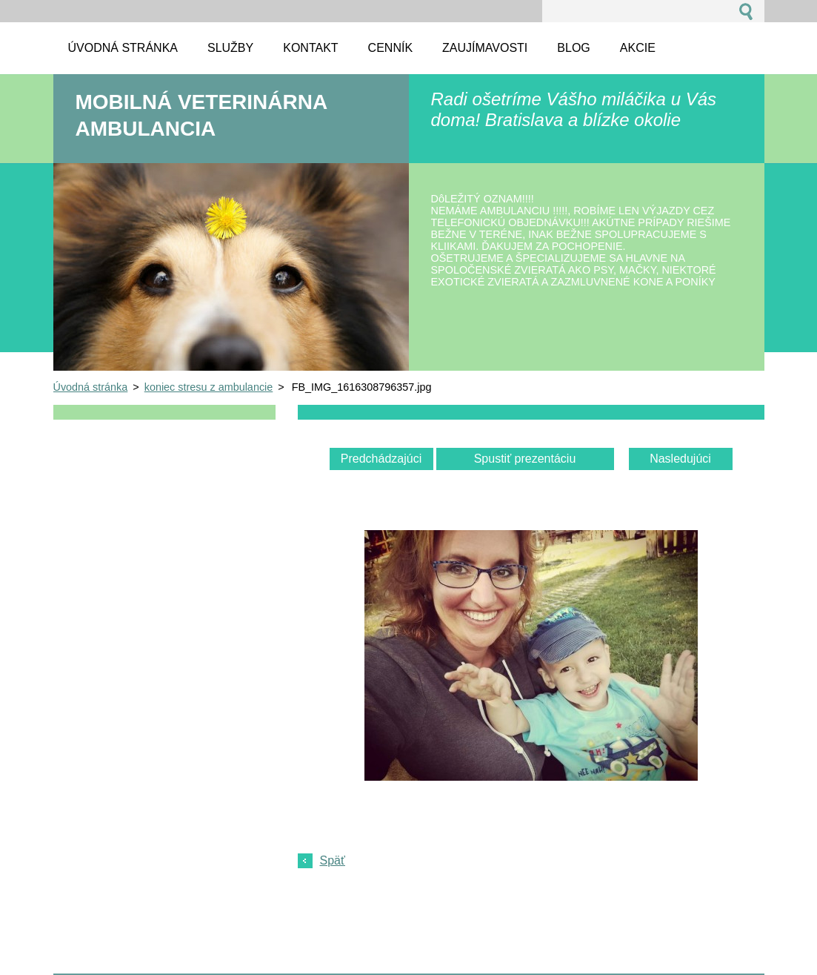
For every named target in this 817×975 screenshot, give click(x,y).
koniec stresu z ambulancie (208, 387)
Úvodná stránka (90, 387)
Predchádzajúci (381, 458)
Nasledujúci (680, 458)
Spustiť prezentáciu (525, 458)
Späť (332, 860)
